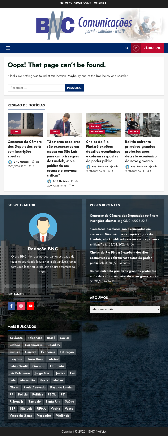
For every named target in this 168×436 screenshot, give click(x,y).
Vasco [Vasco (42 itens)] (69, 408)
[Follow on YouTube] (30, 306)
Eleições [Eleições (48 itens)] (16, 359)
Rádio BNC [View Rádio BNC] (146, 48)
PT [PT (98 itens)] (63, 394)
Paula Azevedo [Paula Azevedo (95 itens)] (34, 387)
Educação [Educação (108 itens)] (67, 352)
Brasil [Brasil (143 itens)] (51, 338)
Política (95, 126)
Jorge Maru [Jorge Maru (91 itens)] (43, 373)
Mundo (134, 131)
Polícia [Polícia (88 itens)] (23, 394)
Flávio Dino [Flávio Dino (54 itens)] (35, 359)
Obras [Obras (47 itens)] (14, 387)
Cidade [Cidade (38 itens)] (15, 345)
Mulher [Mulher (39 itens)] (58, 380)
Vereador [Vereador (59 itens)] (44, 415)
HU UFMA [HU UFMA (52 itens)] (57, 366)
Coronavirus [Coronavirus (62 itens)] (34, 345)
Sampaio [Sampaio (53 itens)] (34, 401)
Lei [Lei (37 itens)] (72, 373)
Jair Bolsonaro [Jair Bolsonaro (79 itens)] (20, 373)
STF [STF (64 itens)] (12, 408)
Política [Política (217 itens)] (37, 394)
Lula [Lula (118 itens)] (12, 380)
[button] (8, 48)
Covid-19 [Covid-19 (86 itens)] (53, 345)
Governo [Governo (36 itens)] (38, 366)
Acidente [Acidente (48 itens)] (16, 338)
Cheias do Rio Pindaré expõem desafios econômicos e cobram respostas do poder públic (103, 151)
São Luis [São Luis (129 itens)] (26, 408)
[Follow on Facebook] (11, 306)
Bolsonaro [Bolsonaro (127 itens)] (35, 338)
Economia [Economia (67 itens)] (48, 352)
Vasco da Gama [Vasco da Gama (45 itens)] (21, 415)
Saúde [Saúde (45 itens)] (69, 401)
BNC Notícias (18, 162)
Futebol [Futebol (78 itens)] (52, 359)
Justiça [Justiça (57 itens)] (60, 373)
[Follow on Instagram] (21, 306)
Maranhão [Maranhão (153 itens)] (27, 380)
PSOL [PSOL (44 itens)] (52, 394)
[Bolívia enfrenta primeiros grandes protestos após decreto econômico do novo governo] (142, 125)
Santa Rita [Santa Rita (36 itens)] (52, 401)
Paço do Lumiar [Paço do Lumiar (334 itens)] (61, 387)
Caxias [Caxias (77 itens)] (65, 338)
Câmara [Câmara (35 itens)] (30, 352)
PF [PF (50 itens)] (11, 394)
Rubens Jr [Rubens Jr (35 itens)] (17, 401)
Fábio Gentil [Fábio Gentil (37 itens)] (19, 366)
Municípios (97, 131)
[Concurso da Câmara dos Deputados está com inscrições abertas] (25, 125)
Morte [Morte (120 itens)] (44, 380)
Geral (15, 131)
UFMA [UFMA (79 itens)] (41, 408)
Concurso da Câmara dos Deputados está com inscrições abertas (25, 149)
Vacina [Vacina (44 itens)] (55, 408)
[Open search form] (127, 48)
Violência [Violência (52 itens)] (62, 415)
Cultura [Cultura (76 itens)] (15, 352)
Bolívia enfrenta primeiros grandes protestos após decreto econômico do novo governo (141, 151)
